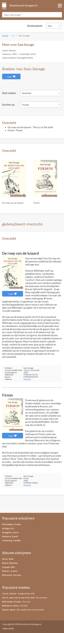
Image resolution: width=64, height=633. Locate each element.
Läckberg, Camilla (11, 540)
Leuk (11, 76)
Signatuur (27, 379)
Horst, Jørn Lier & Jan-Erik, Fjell (18, 597)
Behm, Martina (9, 563)
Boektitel (26, 93)
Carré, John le (9, 593)
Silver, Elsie (8, 558)
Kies (50, 26)
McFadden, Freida (11, 524)
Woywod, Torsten (11, 575)
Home (5, 35)
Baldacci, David (10, 536)
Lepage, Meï (8, 567)
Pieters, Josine (9, 571)
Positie (25, 104)
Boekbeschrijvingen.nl (23, 5)
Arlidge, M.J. (8, 528)
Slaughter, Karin (10, 532)
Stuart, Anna (8, 609)
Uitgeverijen (8, 628)
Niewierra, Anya (10, 605)
